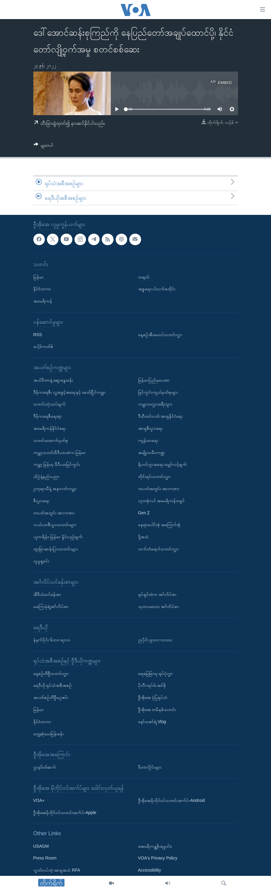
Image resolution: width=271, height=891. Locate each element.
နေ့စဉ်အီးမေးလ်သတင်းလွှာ (160, 334)
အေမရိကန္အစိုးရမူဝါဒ (155, 846)
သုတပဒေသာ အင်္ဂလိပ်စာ (158, 606)
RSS (37, 334)
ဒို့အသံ (143, 536)
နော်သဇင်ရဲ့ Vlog (152, 721)
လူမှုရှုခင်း (41, 561)
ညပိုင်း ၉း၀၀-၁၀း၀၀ (155, 640)
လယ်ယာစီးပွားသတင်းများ (54, 524)
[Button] (43, 146)
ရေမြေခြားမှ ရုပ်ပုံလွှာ (155, 673)
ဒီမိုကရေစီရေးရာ (47, 416)
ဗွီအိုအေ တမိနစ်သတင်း (157, 709)
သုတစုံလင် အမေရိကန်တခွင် (161, 500)
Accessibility (149, 870)
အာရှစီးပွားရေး (150, 428)
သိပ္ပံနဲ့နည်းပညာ (46, 476)
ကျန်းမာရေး (148, 440)
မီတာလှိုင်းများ (149, 767)
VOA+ (39, 800)
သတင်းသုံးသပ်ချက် (49, 404)
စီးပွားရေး (41, 500)
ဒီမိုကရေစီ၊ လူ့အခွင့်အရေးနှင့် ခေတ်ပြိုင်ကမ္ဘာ (69, 392)
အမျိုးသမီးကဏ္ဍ (151, 452)
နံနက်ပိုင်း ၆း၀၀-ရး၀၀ (52, 640)
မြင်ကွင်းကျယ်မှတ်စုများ (158, 392)
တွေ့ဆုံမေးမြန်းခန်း (48, 733)
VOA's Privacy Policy (157, 858)
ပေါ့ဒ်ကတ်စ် (43, 346)
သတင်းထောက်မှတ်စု (50, 440)
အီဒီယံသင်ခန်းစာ (47, 594)
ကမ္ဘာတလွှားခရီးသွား (155, 404)
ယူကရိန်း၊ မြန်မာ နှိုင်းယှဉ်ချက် (58, 536)
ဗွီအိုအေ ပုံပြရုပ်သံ (153, 697)
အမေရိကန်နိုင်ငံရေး (49, 428)
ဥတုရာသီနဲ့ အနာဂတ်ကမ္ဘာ (55, 488)
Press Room (45, 858)
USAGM (41, 846)
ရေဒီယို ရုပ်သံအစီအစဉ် (52, 685)
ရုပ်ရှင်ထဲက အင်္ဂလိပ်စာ (157, 594)
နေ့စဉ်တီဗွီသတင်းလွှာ (51, 673)
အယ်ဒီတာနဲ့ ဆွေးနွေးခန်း (53, 380)
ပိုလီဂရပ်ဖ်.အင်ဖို (152, 685)
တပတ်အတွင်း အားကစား (54, 512)
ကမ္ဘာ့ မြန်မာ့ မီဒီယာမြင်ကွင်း (56, 464)
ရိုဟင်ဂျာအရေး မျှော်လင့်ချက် (162, 464)
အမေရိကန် (42, 301)
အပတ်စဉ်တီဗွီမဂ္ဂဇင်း (50, 697)
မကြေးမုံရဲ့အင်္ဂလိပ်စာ (50, 606)
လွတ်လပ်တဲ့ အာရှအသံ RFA (56, 870)
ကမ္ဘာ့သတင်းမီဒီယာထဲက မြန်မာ (59, 452)
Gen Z (144, 512)
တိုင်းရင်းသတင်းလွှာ (154, 476)
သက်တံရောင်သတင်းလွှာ (158, 548)
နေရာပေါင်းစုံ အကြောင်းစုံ (159, 524)
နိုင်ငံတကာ (42, 289)
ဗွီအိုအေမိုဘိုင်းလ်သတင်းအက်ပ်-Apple (64, 812)
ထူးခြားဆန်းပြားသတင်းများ (55, 548)
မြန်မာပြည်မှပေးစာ (154, 380)
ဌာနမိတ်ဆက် (44, 767)
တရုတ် (143, 277)
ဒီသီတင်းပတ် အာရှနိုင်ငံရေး (160, 416)
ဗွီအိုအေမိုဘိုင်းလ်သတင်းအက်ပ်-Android (171, 800)
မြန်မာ (38, 277)
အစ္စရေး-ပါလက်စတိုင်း (157, 289)
